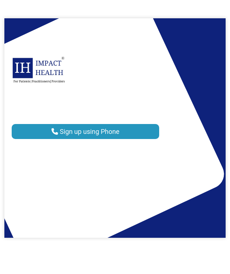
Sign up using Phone (85, 131)
